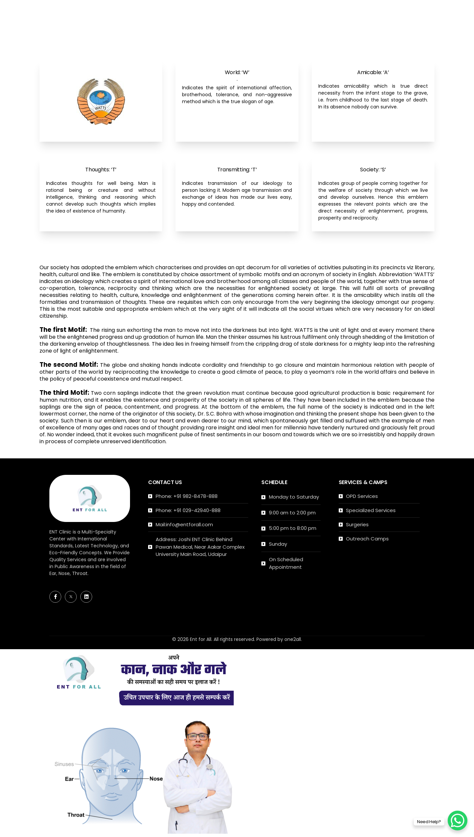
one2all (292, 639)
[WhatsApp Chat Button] (457, 820)
